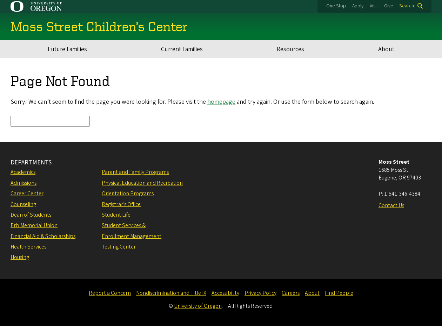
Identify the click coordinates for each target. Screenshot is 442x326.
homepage (221, 101)
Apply (357, 5)
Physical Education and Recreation (142, 183)
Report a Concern (110, 293)
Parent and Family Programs (135, 172)
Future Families (67, 49)
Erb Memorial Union (34, 225)
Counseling (23, 204)
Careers (291, 293)
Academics (23, 172)
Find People (339, 293)
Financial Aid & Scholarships (43, 236)
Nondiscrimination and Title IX (171, 293)
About (386, 49)
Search (406, 5)
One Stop (336, 5)
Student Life (116, 215)
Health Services (28, 247)
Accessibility (225, 293)
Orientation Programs (128, 193)
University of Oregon (198, 306)
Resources (290, 49)
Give (388, 5)
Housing (20, 257)
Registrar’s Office (121, 204)
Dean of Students (31, 215)
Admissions (23, 183)
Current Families (182, 49)
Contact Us (391, 205)
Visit (374, 5)
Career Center (27, 193)
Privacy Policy (260, 293)
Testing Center (119, 247)
